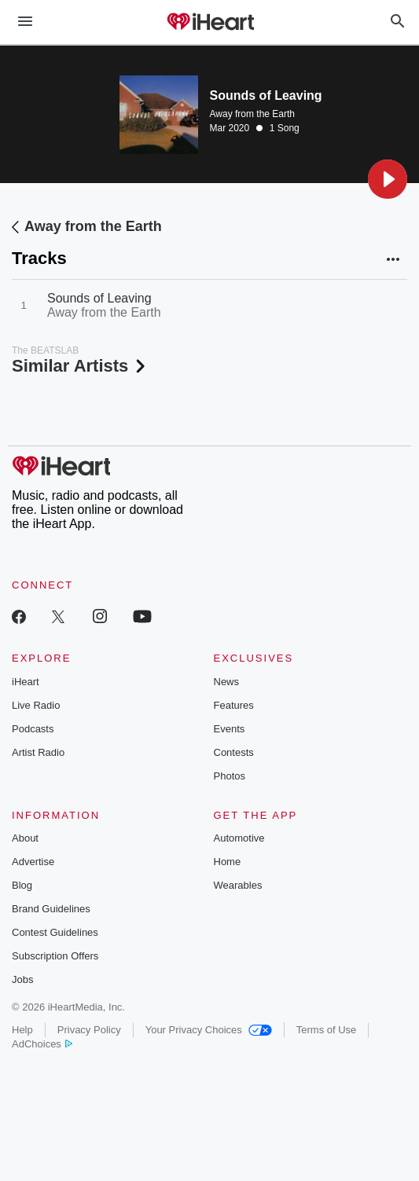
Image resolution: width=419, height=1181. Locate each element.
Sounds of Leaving (99, 298)
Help (22, 1030)
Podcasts (32, 729)
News (227, 682)
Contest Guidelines (55, 932)
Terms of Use (326, 1030)
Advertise (33, 861)
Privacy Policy (89, 1030)
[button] (387, 179)
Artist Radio (38, 752)
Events (229, 729)
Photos (229, 776)
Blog (22, 885)
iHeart (25, 682)
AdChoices (42, 1044)
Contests (234, 752)
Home (227, 861)
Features (234, 705)
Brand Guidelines (51, 909)
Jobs (22, 979)
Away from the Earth (253, 113)
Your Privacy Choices (208, 1030)
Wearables (238, 885)
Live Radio (36, 705)
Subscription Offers (55, 956)
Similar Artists (80, 366)
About (25, 838)
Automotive (239, 838)
